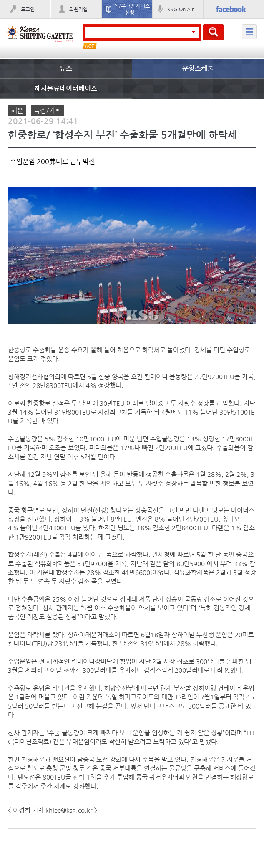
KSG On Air (180, 9)
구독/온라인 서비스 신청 (130, 9)
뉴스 (66, 68)
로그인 (28, 9)
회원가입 (78, 9)
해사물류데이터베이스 (66, 88)
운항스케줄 (198, 68)
